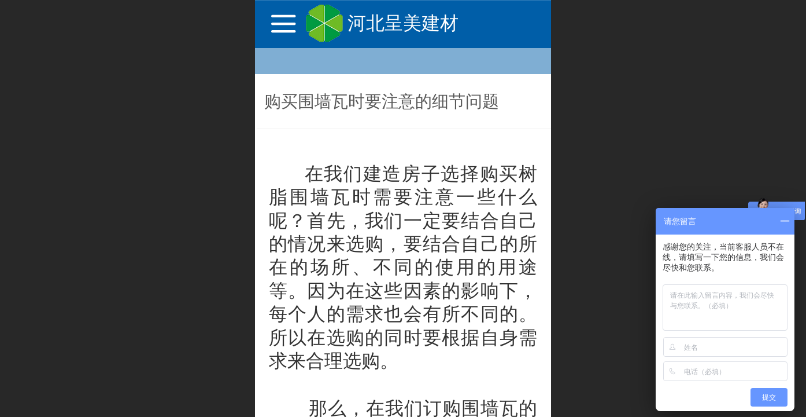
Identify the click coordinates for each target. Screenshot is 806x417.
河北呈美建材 (403, 23)
